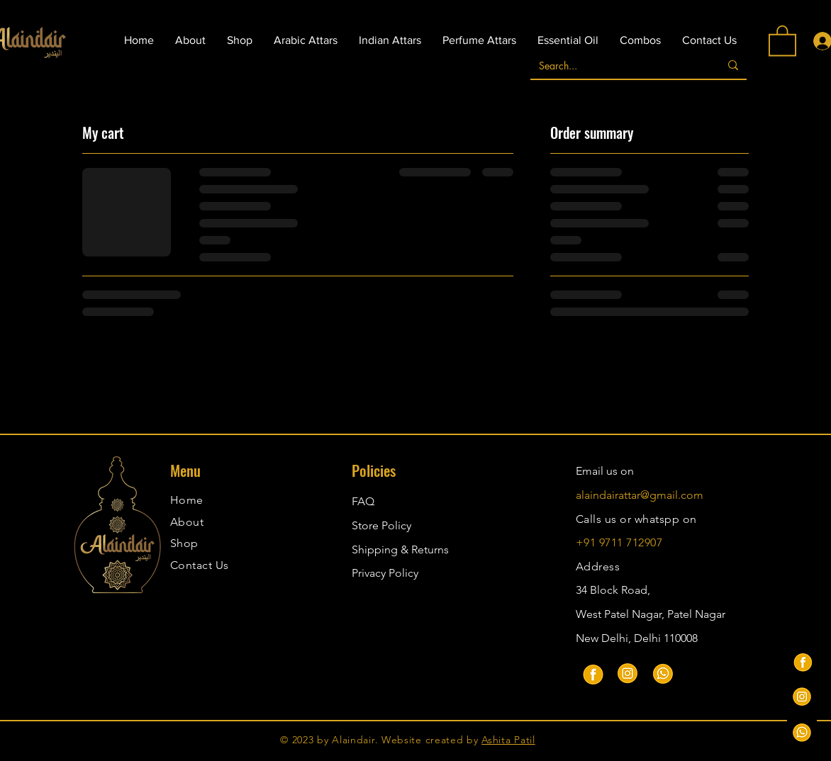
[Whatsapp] (663, 673)
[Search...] (614, 65)
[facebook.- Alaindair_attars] (802, 661)
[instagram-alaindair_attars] (802, 696)
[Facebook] (592, 673)
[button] (782, 39)
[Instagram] (627, 673)
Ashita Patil (508, 739)
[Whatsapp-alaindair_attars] (802, 732)
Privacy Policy (385, 573)
